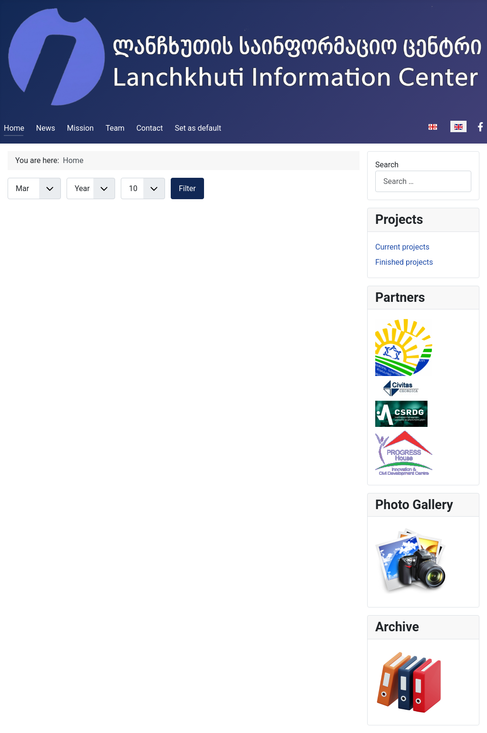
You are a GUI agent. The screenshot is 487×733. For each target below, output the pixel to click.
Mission (80, 128)
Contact (149, 128)
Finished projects (404, 262)
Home (14, 128)
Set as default (198, 128)
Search (387, 164)
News (45, 128)
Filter (187, 188)
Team (115, 128)
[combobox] (423, 181)
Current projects (402, 246)
